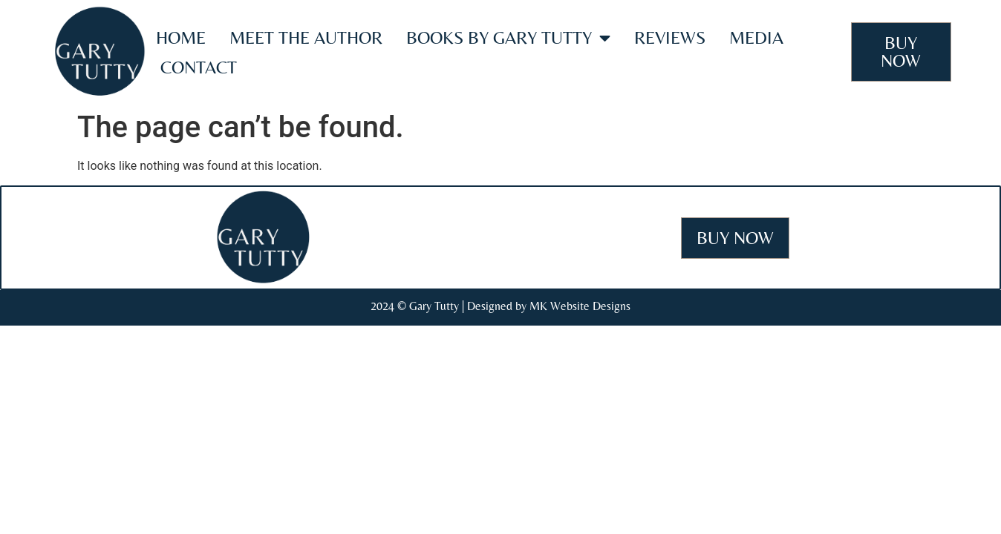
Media (756, 37)
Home (181, 37)
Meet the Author (305, 37)
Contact (198, 67)
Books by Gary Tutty (508, 37)
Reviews (669, 37)
